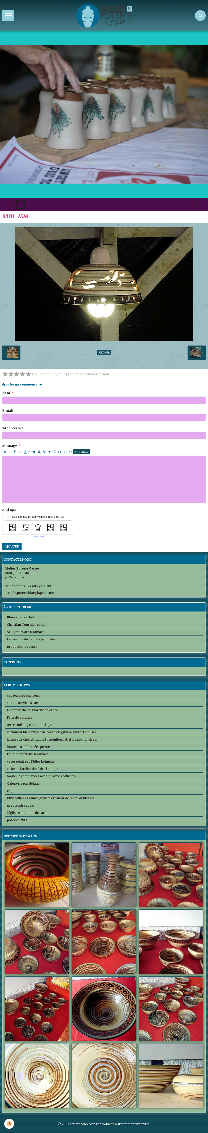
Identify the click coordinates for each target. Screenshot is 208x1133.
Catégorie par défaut (23, 783)
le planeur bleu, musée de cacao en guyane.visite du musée (52, 732)
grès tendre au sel (20, 805)
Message (9, 446)
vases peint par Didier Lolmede (30, 761)
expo (10, 791)
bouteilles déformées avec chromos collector (41, 776)
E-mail (7, 411)
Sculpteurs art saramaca (25, 632)
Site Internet (12, 428)
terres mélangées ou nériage (29, 725)
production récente (22, 647)
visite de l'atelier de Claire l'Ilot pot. (33, 769)
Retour (104, 352)
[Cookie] (9, 1124)
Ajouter (12, 546)
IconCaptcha (37, 536)
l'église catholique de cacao (27, 813)
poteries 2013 (17, 820)
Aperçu (81, 451)
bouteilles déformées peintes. (29, 747)
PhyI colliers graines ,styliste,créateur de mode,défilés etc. (51, 798)
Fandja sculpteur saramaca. (28, 754)
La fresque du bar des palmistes (31, 639)
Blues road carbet (20, 617)
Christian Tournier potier (26, 625)
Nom (6, 393)
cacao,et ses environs (23, 695)
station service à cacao (24, 703)
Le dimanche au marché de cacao (32, 710)
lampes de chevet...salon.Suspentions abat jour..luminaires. (52, 739)
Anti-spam (11, 510)
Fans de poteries (19, 717)
